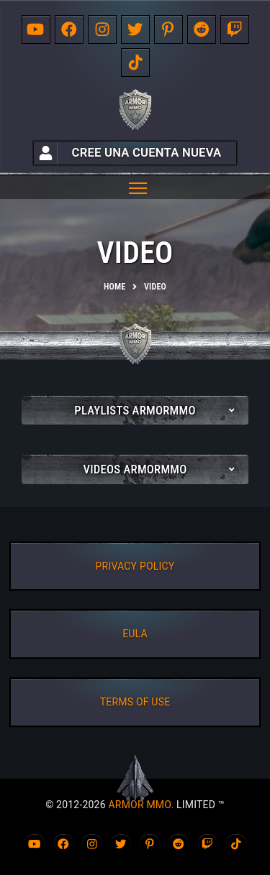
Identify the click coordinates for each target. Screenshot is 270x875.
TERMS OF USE (135, 702)
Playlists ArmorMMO (134, 410)
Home (114, 287)
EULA (135, 633)
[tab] (135, 410)
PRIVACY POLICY (135, 566)
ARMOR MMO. (141, 804)
